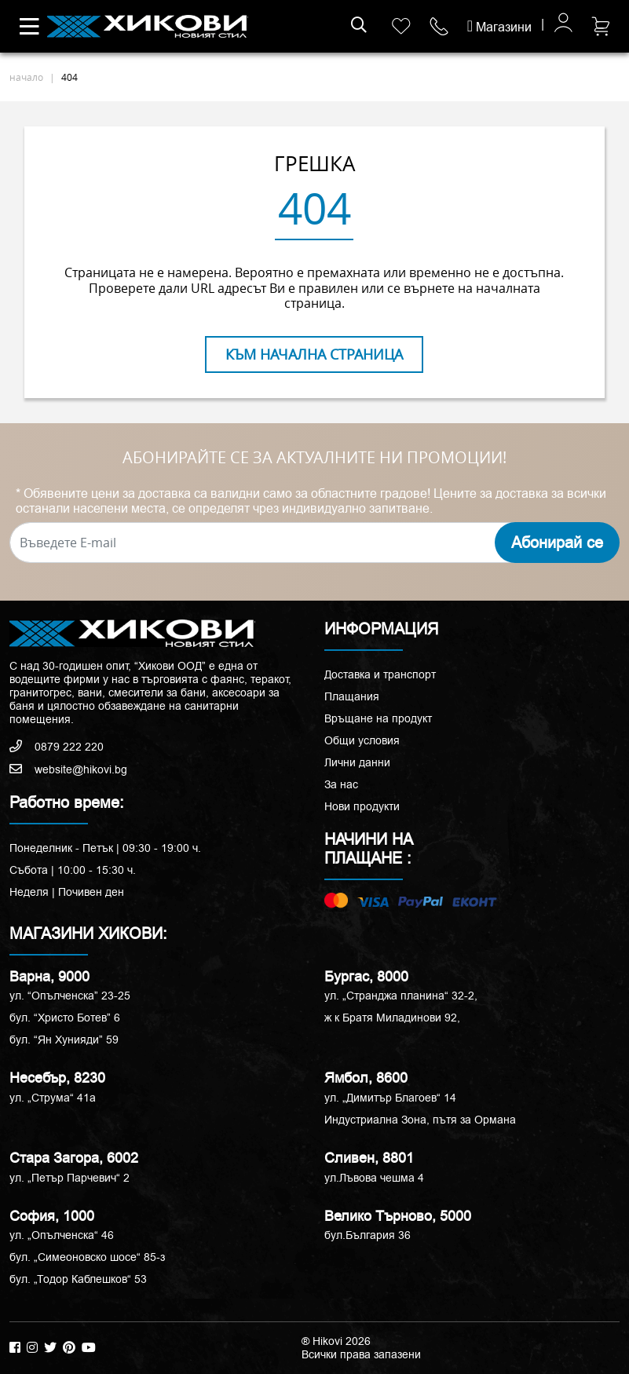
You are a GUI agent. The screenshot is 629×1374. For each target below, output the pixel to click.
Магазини (499, 27)
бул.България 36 (367, 1235)
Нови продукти (362, 806)
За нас (341, 784)
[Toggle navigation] (29, 27)
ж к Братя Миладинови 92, (392, 1017)
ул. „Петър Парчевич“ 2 (69, 1178)
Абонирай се (557, 543)
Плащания (351, 696)
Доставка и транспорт (380, 674)
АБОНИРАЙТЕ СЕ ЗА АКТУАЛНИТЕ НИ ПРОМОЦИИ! (314, 457)
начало (26, 77)
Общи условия (362, 740)
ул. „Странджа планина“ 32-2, (400, 995)
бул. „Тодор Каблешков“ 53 (78, 1279)
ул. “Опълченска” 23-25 (69, 995)
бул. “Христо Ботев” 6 (64, 1017)
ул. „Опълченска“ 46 (61, 1235)
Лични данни (357, 762)
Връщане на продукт (378, 718)
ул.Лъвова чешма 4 (374, 1178)
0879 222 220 (56, 747)
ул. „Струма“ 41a (52, 1097)
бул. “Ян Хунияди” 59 (64, 1039)
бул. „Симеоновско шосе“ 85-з (87, 1257)
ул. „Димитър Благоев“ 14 (390, 1097)
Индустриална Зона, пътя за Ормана (420, 1119)
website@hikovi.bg (68, 769)
